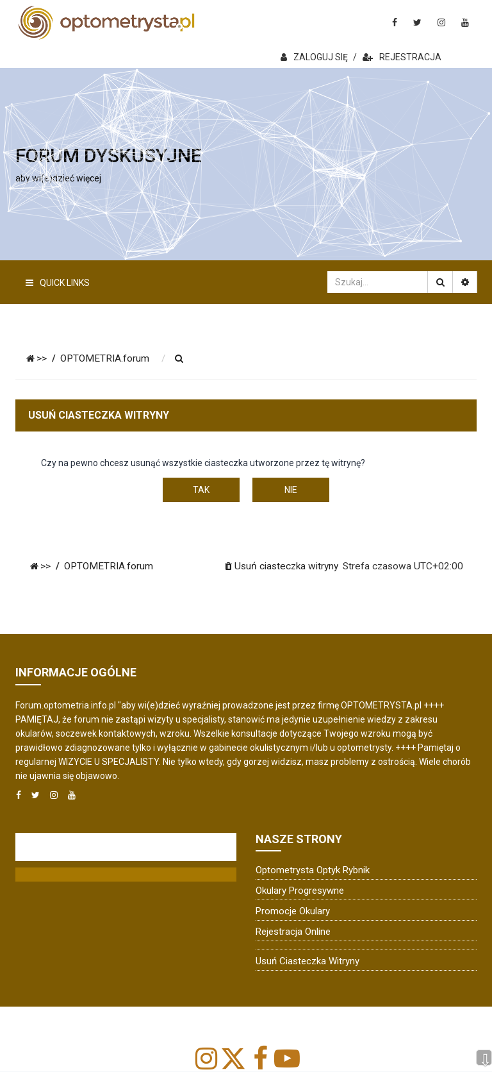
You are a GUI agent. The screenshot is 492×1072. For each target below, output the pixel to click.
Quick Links (58, 283)
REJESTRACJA (402, 57)
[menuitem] (179, 359)
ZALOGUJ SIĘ (314, 57)
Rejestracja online (293, 931)
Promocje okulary (293, 911)
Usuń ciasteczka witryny (307, 961)
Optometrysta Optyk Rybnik (313, 870)
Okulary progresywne (300, 890)
